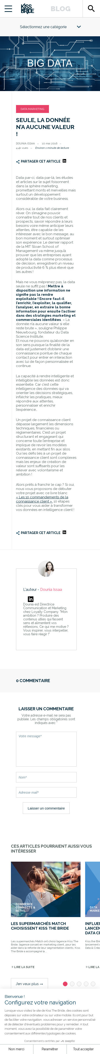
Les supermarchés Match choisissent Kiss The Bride (40, 926)
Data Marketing (32, 109)
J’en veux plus (29, 984)
